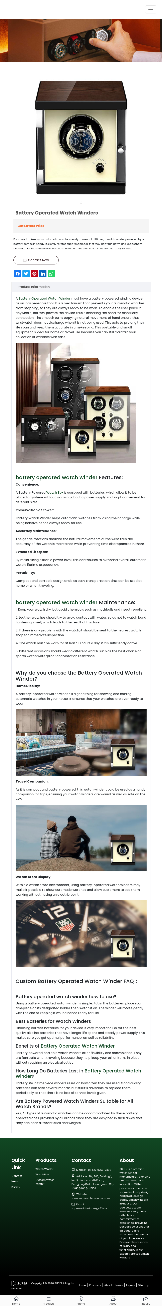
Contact (16, 1176)
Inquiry (15, 1186)
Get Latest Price (30, 226)
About (108, 1285)
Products (95, 1285)
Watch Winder (44, 1169)
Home (82, 1285)
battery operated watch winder (57, 477)
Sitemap (143, 1285)
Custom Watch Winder (44, 1181)
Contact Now (36, 260)
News (15, 1181)
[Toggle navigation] (150, 9)
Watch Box (54, 492)
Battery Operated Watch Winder (44, 298)
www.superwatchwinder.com (90, 1198)
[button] (81, 202)
